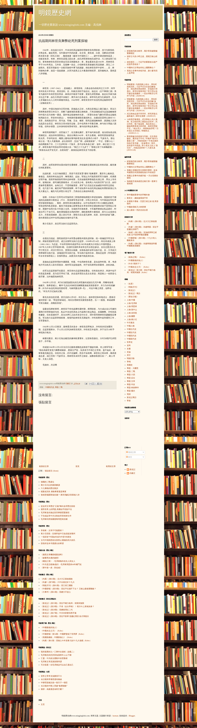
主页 (43, 704)
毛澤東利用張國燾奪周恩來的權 (54, 519)
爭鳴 (129, 362)
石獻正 (132, 473)
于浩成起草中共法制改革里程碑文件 (56, 516)
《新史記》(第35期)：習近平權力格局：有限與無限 (62, 603)
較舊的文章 (111, 466)
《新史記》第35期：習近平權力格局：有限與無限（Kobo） (141, 271)
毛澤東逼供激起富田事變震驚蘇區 (55, 513)
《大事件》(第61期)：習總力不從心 (56, 592)
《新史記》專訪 (133, 293)
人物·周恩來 (132, 306)
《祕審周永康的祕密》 (50, 558)
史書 (129, 349)
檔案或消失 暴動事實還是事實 (53, 492)
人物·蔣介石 (132, 319)
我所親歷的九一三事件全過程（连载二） (58, 652)
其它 (129, 355)
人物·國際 (131, 316)
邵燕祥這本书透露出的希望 (52, 543)
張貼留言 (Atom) (51, 471)
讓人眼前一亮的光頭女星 (137, 210)
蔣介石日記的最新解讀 (50, 485)
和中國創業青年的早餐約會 (138, 195)
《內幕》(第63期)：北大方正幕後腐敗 (57, 579)
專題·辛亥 (131, 384)
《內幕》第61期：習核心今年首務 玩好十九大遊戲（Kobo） (66, 641)
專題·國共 (131, 391)
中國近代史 (131, 332)
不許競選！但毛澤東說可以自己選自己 (57, 665)
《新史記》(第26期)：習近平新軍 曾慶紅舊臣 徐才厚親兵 (65, 616)
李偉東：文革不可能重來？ (52, 530)
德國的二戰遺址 (47, 482)
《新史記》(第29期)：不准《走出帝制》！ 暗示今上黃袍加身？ (67, 606)
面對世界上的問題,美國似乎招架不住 (56, 509)
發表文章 (131, 452)
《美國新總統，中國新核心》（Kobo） (57, 637)
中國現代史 (49, 387)
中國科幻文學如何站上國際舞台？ (141, 68)
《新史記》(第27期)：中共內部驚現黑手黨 (58, 613)
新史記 (132, 469)
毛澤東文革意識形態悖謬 (51, 662)
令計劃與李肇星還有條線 (51, 679)
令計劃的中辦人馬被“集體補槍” (54, 686)
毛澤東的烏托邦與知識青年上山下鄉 (56, 655)
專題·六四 (131, 375)
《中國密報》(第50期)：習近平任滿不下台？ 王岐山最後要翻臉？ (68, 589)
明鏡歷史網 (54, 12)
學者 (129, 401)
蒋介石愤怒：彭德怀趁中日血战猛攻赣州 (58, 534)
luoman (115, 716)
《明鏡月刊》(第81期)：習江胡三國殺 (57, 585)
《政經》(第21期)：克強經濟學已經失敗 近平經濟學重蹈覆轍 (142, 233)
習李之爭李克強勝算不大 (51, 676)
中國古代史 (131, 329)
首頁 (77, 466)
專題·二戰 (59, 387)
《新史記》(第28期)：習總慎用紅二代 (57, 610)
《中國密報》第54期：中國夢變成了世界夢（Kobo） (63, 634)
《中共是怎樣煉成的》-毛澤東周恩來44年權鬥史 (61, 564)
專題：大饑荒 (132, 368)
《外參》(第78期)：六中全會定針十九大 (58, 582)
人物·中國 (131, 300)
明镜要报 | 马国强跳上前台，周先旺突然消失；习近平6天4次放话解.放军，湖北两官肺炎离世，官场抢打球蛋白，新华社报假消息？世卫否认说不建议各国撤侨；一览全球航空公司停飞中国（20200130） (142, 105)
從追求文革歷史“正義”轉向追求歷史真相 (58, 506)
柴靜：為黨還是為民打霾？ (52, 689)
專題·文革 (131, 381)
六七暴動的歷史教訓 (49, 488)
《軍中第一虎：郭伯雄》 (51, 568)
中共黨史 (130, 323)
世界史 (130, 342)
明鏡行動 (130, 358)
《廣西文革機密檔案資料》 (52, 555)
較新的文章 (44, 466)
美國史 (130, 365)
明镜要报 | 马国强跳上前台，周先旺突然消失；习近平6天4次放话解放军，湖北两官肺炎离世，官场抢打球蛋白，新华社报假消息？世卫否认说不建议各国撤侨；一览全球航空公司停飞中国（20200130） (142, 90)
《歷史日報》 (132, 297)
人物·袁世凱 (132, 313)
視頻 (129, 394)
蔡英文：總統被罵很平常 (137, 198)
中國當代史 (131, 339)
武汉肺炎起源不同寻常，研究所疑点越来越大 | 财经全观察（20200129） (142, 115)
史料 (129, 345)
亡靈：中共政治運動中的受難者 (54, 658)
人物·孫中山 (132, 310)
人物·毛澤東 (132, 303)
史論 (129, 352)
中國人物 (130, 326)
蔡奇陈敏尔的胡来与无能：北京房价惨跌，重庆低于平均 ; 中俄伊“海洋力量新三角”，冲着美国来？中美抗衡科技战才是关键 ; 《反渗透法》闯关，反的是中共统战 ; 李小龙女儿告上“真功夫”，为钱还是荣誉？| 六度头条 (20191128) (142, 143)
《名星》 (130, 284)
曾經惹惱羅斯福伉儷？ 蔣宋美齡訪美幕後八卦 (60, 495)
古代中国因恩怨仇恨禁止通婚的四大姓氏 (58, 540)
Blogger (132, 716)
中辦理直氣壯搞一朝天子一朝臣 (54, 683)
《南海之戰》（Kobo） (136, 257)
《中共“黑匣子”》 (134, 264)
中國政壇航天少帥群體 (136, 207)
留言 (129, 457)
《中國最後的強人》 (49, 627)
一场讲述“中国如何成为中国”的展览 (56, 537)
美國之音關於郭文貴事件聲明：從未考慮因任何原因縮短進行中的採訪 (142, 171)
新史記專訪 (131, 397)
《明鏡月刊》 (132, 287)
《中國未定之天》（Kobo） (52, 631)
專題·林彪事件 (133, 388)
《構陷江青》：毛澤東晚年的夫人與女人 (58, 561)
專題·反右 (131, 378)
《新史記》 (131, 290)
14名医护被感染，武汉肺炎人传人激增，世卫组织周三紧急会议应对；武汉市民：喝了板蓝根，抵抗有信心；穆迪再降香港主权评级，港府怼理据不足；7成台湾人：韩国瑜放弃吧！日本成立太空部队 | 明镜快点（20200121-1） (142, 126)
